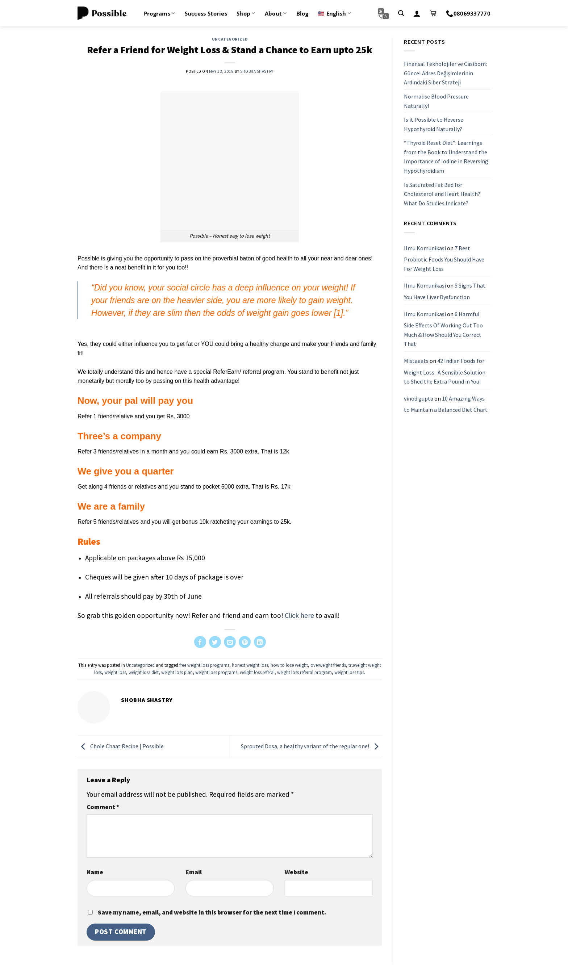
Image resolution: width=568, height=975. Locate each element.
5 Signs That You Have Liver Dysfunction (444, 291)
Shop (246, 13)
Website (296, 872)
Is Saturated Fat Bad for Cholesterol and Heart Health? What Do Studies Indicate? (442, 194)
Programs (159, 13)
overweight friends (328, 665)
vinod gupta (418, 398)
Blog (302, 13)
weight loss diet (144, 672)
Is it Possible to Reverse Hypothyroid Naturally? (433, 124)
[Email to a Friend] (230, 642)
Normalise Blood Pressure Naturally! (436, 101)
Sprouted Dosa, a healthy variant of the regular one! (311, 746)
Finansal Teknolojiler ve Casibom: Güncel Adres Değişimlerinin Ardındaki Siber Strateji (445, 73)
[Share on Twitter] (215, 642)
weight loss (115, 672)
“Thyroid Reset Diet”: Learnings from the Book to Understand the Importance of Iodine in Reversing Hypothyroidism (446, 156)
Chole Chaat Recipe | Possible (121, 746)
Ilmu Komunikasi (425, 248)
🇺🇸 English (334, 13)
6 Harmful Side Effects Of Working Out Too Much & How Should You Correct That (443, 329)
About (276, 13)
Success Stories (206, 13)
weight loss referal (257, 672)
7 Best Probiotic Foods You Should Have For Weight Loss (444, 258)
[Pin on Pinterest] (245, 642)
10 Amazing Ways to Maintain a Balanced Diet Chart (446, 404)
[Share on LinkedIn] (260, 642)
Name (95, 872)
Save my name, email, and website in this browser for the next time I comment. (212, 912)
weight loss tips (349, 672)
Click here (299, 615)
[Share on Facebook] (200, 642)
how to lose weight (289, 665)
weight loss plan (177, 672)
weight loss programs (216, 672)
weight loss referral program (304, 672)
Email (193, 872)
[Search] (401, 13)
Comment (103, 807)
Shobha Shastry (256, 71)
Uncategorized (229, 39)
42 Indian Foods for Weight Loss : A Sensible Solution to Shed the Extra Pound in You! (444, 371)
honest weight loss (250, 665)
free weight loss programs (204, 665)
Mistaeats (416, 360)
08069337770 (468, 13)
